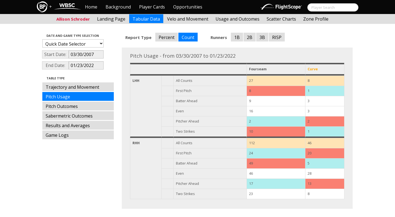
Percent (167, 37)
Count (188, 37)
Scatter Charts (281, 19)
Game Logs (57, 135)
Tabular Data (146, 19)
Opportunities (187, 7)
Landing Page (111, 19)
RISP (276, 37)
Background (118, 7)
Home (91, 7)
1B (237, 37)
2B (249, 37)
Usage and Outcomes (237, 19)
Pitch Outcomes (62, 106)
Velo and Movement (187, 19)
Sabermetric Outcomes (69, 116)
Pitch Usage (58, 97)
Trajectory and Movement (72, 87)
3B (262, 37)
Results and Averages (68, 126)
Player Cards (152, 7)
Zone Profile (315, 19)
